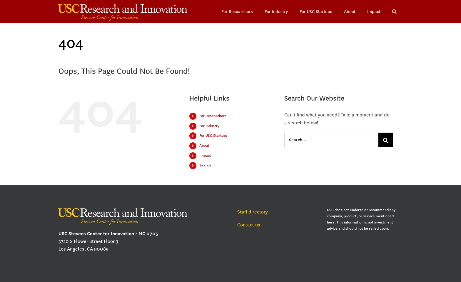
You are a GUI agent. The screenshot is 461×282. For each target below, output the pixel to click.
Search (205, 165)
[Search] (385, 140)
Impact (205, 155)
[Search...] (331, 140)
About (204, 145)
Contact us (248, 225)
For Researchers (212, 116)
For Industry (209, 126)
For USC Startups (213, 135)
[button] (394, 11)
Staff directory (252, 212)
